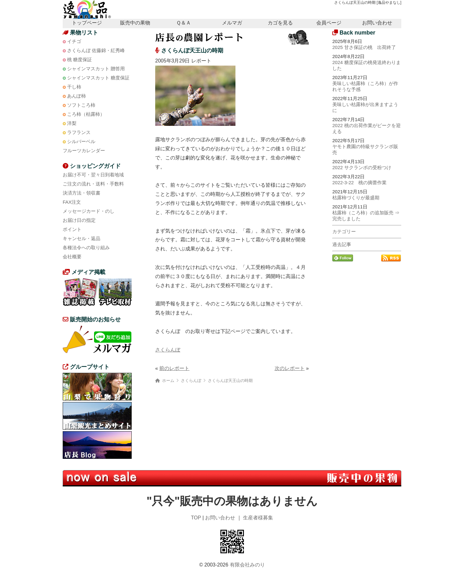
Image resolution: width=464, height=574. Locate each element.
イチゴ (74, 41)
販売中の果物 (135, 22)
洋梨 (71, 123)
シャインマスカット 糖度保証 (98, 77)
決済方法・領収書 (81, 193)
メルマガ (232, 22)
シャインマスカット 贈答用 (96, 68)
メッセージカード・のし (88, 211)
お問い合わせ (377, 22)
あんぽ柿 (76, 96)
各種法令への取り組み (86, 247)
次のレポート (290, 368)
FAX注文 (72, 202)
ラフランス (79, 132)
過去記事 (341, 244)
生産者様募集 (258, 517)
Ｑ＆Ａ (183, 22)
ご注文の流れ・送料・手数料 (93, 183)
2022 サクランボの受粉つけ (361, 167)
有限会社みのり (247, 564)
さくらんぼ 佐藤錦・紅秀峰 (96, 50)
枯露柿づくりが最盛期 (355, 197)
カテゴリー (344, 231)
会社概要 (72, 256)
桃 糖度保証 (79, 59)
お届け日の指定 (79, 220)
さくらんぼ (167, 349)
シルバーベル (81, 141)
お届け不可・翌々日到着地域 (93, 174)
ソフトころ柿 (81, 105)
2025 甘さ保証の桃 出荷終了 (364, 47)
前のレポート (174, 368)
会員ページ (328, 22)
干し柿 (74, 86)
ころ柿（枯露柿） (86, 114)
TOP (196, 517)
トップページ (87, 22)
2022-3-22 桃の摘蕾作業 (359, 182)
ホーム (168, 380)
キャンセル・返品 (81, 238)
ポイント (72, 229)
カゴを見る (280, 22)
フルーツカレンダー (84, 150)
